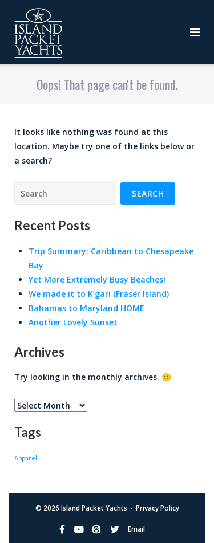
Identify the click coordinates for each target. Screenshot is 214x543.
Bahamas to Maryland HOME (86, 308)
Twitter (114, 529)
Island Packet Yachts (94, 508)
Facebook (61, 529)
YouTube (78, 529)
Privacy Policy (157, 508)
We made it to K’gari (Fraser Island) (99, 293)
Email (136, 529)
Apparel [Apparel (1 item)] (25, 458)
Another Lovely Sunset (73, 322)
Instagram (96, 529)
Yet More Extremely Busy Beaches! (97, 279)
